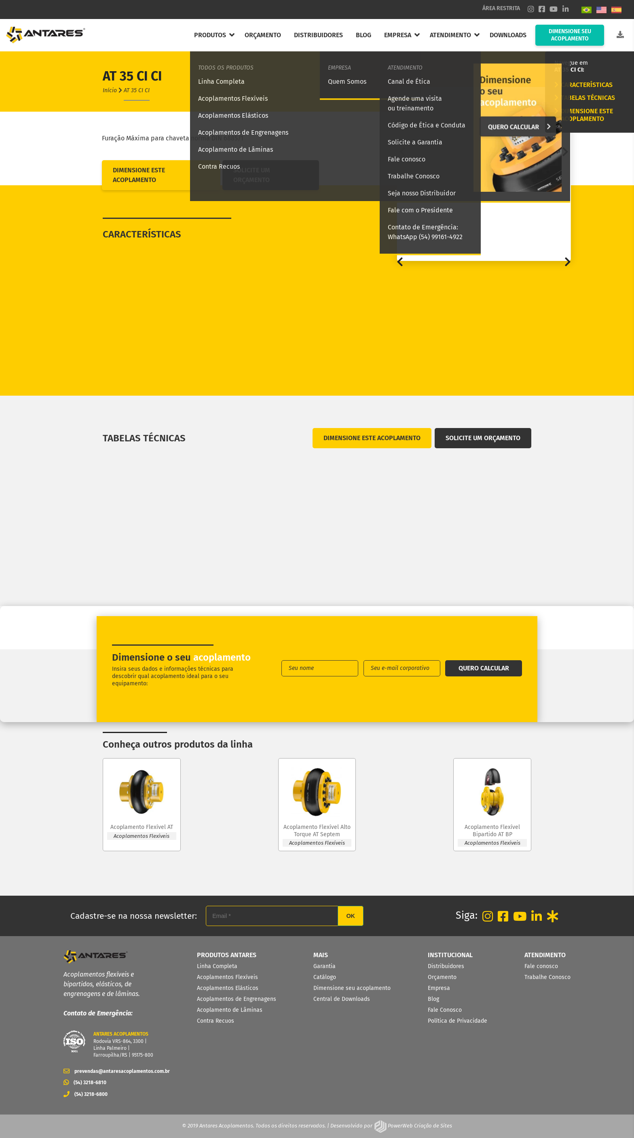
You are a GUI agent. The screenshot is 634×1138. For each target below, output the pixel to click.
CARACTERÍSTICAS (583, 85)
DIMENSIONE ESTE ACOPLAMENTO (583, 115)
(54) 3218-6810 (84, 1082)
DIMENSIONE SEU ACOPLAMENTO (570, 35)
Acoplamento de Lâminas (229, 1010)
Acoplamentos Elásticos (227, 988)
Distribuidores (446, 966)
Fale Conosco (445, 1010)
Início (110, 90)
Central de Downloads (341, 999)
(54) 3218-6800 (85, 1094)
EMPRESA (397, 35)
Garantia (324, 966)
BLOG (363, 35)
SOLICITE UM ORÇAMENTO (251, 175)
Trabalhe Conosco (547, 977)
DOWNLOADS (508, 35)
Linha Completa (217, 966)
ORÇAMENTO (263, 35)
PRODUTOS (210, 35)
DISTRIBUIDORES (318, 35)
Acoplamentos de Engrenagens (236, 999)
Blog (433, 999)
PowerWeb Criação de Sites (419, 1126)
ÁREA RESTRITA (501, 8)
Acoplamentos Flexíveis (227, 977)
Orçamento (442, 977)
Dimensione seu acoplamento (352, 988)
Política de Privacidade (457, 1020)
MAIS (320, 955)
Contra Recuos (215, 1020)
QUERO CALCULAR (484, 668)
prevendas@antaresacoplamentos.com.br (114, 1071)
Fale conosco (541, 966)
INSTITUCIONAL (450, 955)
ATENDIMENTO (450, 35)
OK (350, 916)
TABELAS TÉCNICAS (584, 98)
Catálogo (324, 977)
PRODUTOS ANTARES (226, 955)
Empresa (439, 988)
